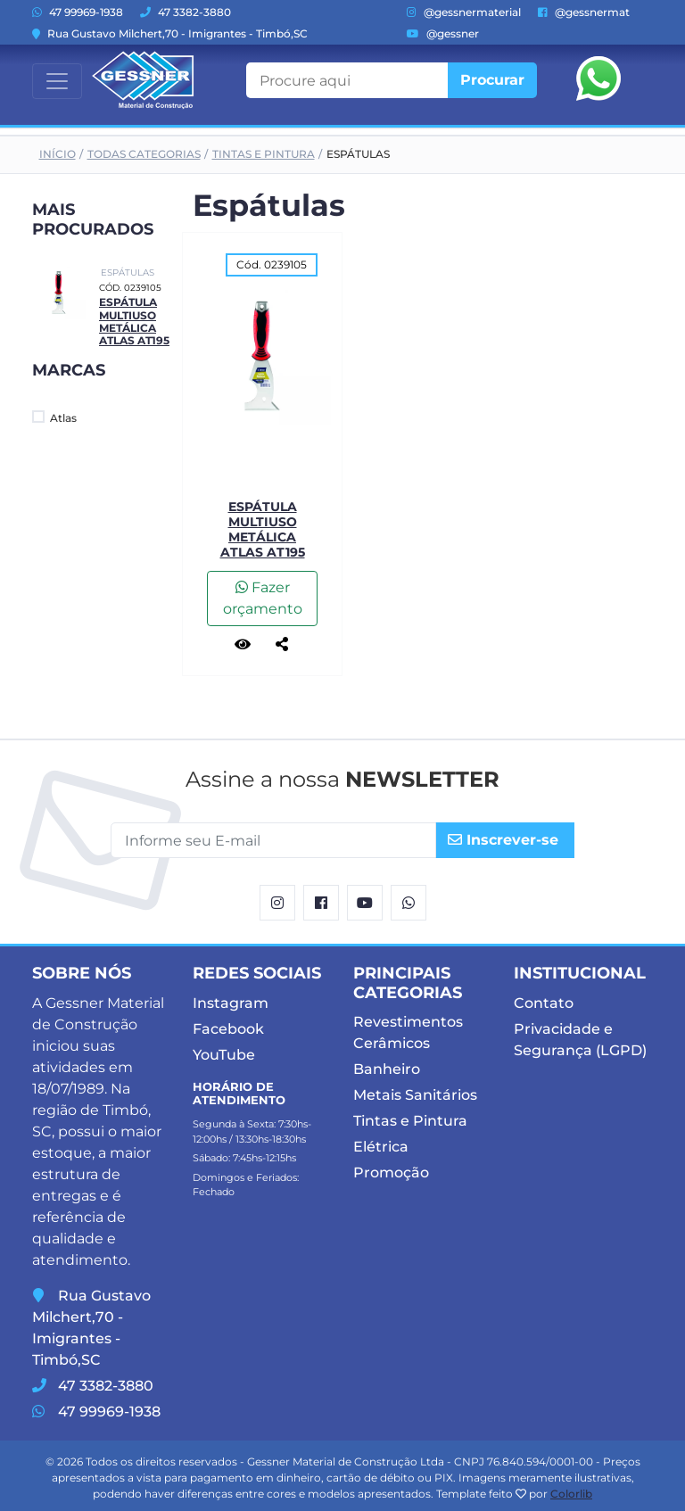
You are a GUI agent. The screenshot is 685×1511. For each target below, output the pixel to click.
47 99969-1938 (77, 12)
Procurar (492, 79)
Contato (544, 1003)
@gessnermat (584, 12)
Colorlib (571, 1493)
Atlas (54, 417)
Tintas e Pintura (263, 154)
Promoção (391, 1172)
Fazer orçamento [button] (262, 598)
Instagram (230, 1003)
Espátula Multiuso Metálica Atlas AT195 (134, 321)
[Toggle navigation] (57, 81)
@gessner (443, 33)
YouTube (224, 1054)
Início (57, 154)
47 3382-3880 (185, 12)
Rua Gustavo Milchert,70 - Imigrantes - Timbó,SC (170, 33)
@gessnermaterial (464, 12)
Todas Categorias (144, 154)
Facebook (228, 1028)
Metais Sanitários (415, 1094)
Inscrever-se (503, 839)
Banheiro (386, 1069)
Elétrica (381, 1146)
